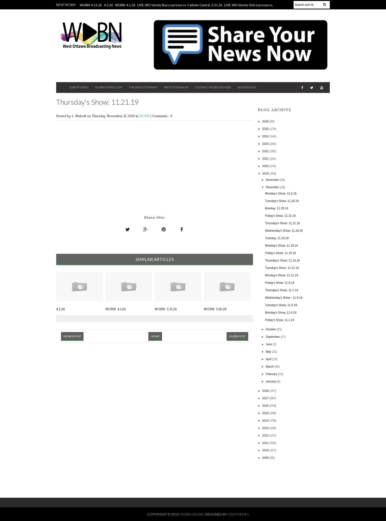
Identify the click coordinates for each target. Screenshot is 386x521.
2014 (266, 420)
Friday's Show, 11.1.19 (279, 320)
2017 (266, 398)
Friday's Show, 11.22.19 (280, 216)
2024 (266, 136)
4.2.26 (108, 5)
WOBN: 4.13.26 (91, 5)
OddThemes (238, 514)
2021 (266, 158)
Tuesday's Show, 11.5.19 (281, 305)
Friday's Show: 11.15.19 (280, 253)
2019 (266, 173)
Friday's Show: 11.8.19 (279, 283)
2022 (266, 151)
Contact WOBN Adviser (213, 87)
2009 (266, 458)
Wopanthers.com (108, 87)
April (269, 359)
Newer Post (72, 336)
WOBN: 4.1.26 (125, 5)
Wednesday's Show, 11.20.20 (284, 230)
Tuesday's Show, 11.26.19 (282, 201)
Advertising (247, 87)
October (271, 329)
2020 (266, 166)
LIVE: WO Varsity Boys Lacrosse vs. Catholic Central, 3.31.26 (179, 5)
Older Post (237, 336)
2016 (266, 405)
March (270, 366)
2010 (266, 450)
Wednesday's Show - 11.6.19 (283, 297)
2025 (266, 129)
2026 (266, 121)
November (273, 187)
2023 (266, 143)
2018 (266, 391)
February (272, 374)
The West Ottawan (143, 87)
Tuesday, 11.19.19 (277, 238)
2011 (266, 443)
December (273, 180)
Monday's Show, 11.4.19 (280, 312)
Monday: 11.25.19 (276, 208)
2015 (266, 413)
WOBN (145, 116)
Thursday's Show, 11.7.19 (281, 290)
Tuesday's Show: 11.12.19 (282, 268)
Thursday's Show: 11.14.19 (282, 260)
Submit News (78, 87)
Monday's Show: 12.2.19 (280, 193)
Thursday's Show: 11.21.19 (282, 223)
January (271, 381)
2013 (266, 428)
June (269, 344)
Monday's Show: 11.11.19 (281, 275)
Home (155, 336)
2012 (266, 435)
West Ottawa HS (176, 87)
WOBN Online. (192, 514)
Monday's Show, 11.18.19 (281, 245)
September (273, 337)
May (269, 351)
